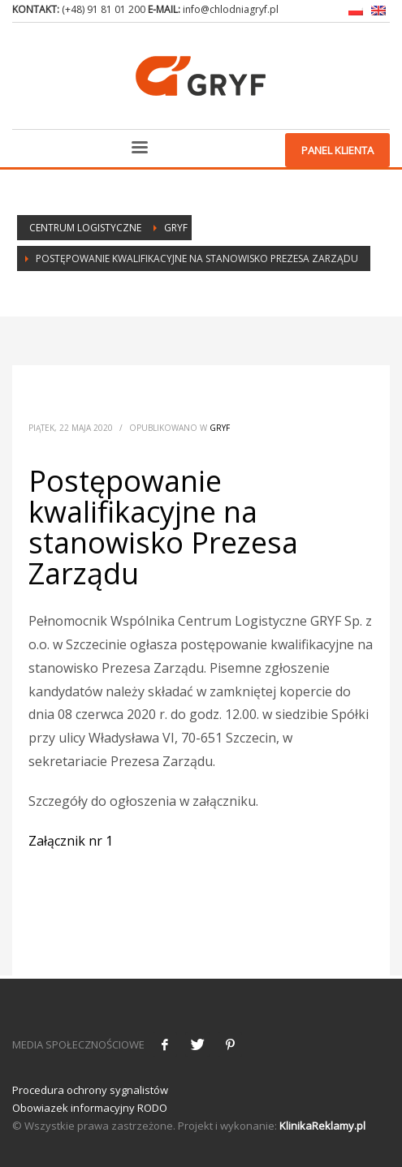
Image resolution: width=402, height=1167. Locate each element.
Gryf (220, 427)
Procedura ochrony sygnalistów (90, 1090)
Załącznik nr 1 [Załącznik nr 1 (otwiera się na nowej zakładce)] (70, 841)
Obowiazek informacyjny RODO (89, 1107)
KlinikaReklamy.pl (322, 1125)
